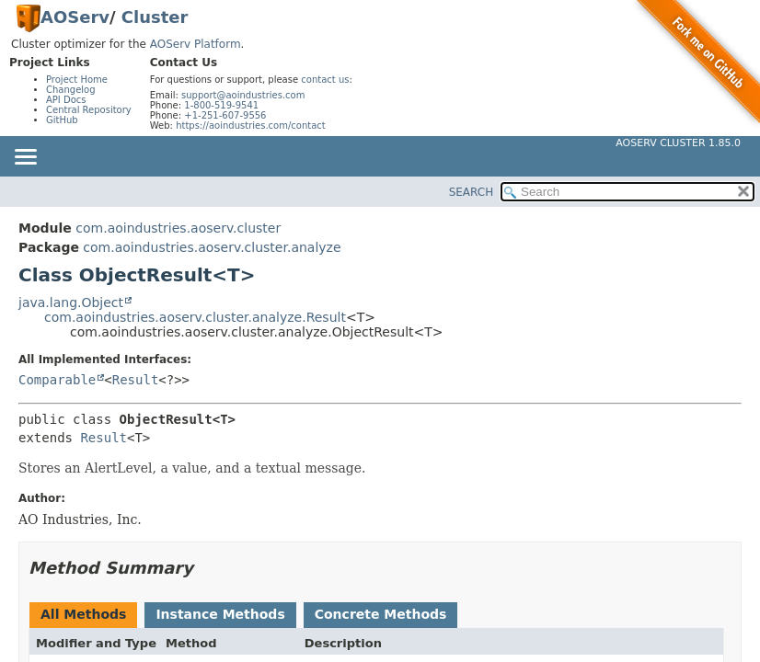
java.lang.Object (70, 302)
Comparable (57, 379)
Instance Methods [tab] (219, 614)
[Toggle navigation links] (24, 158)
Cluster (155, 17)
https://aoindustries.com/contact (251, 125)
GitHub (62, 120)
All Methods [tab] (83, 614)
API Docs (66, 100)
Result (135, 379)
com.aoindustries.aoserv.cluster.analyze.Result (195, 317)
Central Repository (89, 110)
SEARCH (471, 192)
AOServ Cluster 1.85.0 (678, 143)
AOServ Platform (195, 44)
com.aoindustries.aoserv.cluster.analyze (211, 247)
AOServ (74, 17)
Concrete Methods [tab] (381, 614)
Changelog (71, 90)
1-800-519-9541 (221, 105)
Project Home (77, 79)
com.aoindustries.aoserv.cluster (178, 228)
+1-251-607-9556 (225, 115)
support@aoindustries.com (243, 95)
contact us (325, 79)
